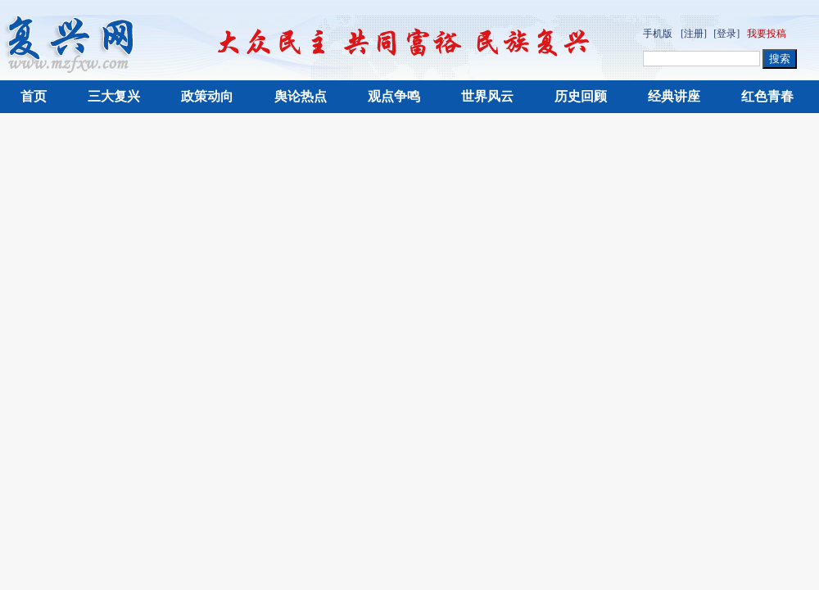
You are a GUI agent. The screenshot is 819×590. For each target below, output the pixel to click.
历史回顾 (580, 96)
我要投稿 (766, 33)
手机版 (657, 33)
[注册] (694, 33)
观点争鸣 (394, 96)
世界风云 (487, 96)
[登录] (726, 33)
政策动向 (207, 96)
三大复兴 (114, 96)
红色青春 (767, 96)
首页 (33, 96)
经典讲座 (674, 96)
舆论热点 (300, 96)
